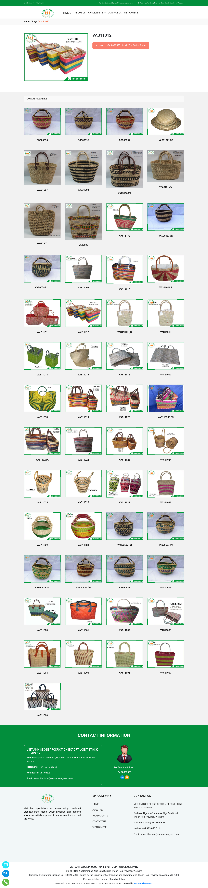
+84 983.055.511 (44, 772)
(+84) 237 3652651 (48, 767)
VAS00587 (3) (124, 545)
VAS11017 (165, 374)
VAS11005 (83, 672)
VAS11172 (124, 235)
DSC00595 (42, 140)
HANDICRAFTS (96, 12)
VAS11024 (165, 459)
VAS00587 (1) (165, 235)
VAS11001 (83, 630)
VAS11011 (42, 332)
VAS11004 (42, 672)
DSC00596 (83, 140)
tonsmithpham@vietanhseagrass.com (53, 778)
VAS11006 (124, 672)
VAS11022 (83, 459)
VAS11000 (42, 630)
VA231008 (83, 190)
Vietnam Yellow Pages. (143, 883)
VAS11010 (124, 289)
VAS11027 (124, 502)
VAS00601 (165, 587)
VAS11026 (83, 502)
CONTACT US (115, 12)
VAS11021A (42, 459)
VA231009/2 (124, 193)
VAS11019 (83, 417)
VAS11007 (165, 672)
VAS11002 (124, 630)
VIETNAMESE (131, 12)
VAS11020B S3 (166, 417)
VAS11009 (83, 287)
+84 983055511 (115, 45)
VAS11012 (83, 332)
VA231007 (42, 190)
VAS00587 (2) (42, 287)
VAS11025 (42, 502)
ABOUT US (80, 12)
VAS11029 (42, 545)
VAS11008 (42, 715)
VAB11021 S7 (166, 140)
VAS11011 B (165, 287)
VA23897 (83, 245)
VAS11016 (83, 374)
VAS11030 (83, 545)
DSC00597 (124, 140)
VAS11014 (42, 374)
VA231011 (42, 243)
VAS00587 (124, 587)
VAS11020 (124, 417)
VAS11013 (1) (124, 332)
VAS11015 (124, 374)
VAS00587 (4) (165, 545)
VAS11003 (165, 630)
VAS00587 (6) (83, 587)
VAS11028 (165, 502)
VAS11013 (165, 332)
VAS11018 (42, 417)
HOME (67, 12)
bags (34, 21)
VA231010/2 (165, 186)
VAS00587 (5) (42, 587)
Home (27, 21)
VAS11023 (124, 459)
